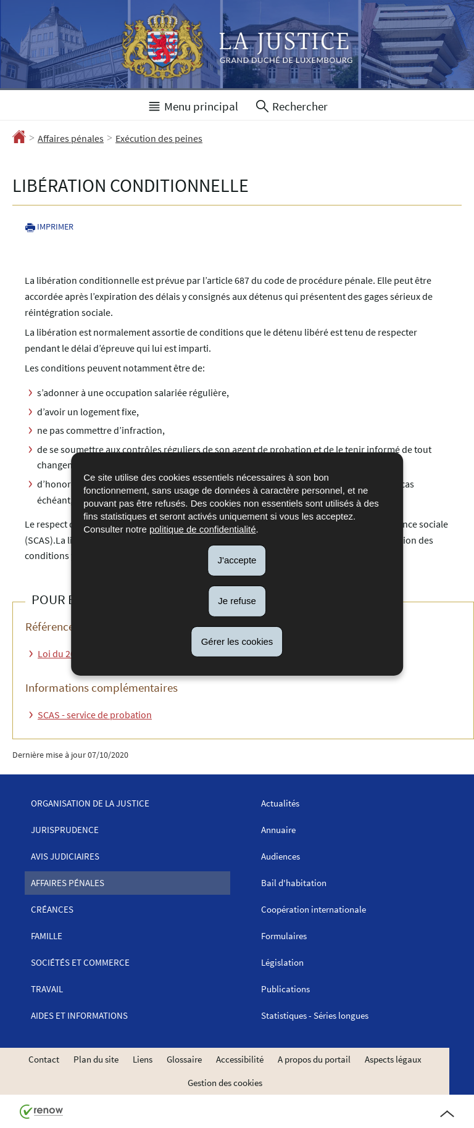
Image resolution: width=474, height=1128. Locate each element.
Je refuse (237, 600)
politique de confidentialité (202, 529)
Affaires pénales (71, 138)
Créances (52, 909)
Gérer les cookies (237, 641)
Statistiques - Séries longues (314, 1015)
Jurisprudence (65, 830)
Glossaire (184, 1059)
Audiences (280, 856)
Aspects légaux (393, 1059)
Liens (142, 1059)
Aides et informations (79, 1015)
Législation (282, 962)
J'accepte (237, 560)
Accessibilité (240, 1059)
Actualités (280, 803)
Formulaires (284, 936)
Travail (47, 989)
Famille (46, 936)
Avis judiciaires (65, 856)
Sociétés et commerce (80, 962)
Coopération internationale (313, 909)
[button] (192, 105)
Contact (43, 1059)
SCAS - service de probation (95, 714)
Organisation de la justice (90, 803)
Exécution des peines (158, 138)
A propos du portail (314, 1059)
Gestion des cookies (225, 1083)
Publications (285, 989)
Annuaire (278, 830)
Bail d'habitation (293, 883)
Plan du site (95, 1059)
